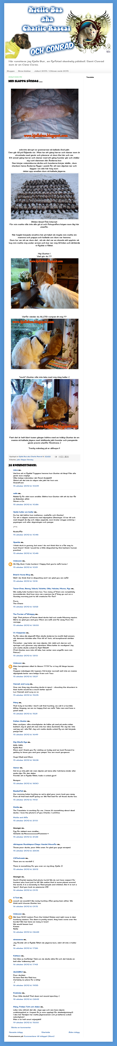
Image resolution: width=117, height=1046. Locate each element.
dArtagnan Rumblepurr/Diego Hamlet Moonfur (35, 844)
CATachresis (19, 858)
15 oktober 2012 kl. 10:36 (25, 504)
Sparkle (16, 542)
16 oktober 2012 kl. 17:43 (25, 964)
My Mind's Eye (20, 742)
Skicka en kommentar (21, 1027)
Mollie (16, 807)
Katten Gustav (20, 721)
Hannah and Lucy (21, 684)
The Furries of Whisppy (24, 614)
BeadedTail (18, 791)
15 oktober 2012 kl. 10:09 (26, 486)
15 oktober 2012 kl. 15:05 (25, 695)
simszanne (18, 939)
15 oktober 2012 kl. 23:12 (25, 869)
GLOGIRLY (18, 972)
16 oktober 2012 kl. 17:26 (25, 948)
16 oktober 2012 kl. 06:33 (26, 932)
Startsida (45, 1032)
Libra (15, 470)
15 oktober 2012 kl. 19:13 (25, 800)
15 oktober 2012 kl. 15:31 (25, 714)
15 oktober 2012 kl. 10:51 (25, 567)
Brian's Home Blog (21, 575)
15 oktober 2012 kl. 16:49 (25, 734)
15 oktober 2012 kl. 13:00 (26, 625)
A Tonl (16, 898)
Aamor (16, 768)
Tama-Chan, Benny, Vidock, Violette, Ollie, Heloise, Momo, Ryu (42, 588)
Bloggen (11, 71)
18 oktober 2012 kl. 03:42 (26, 999)
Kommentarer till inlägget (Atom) (39, 1036)
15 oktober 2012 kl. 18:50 (25, 783)
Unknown (17, 561)
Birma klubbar (24, 71)
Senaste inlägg (16, 1032)
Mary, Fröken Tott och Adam (26, 1007)
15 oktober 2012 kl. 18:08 (25, 760)
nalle (15, 493)
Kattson (17, 956)
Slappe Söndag (27, 460)
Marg (15, 702)
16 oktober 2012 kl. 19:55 (25, 985)
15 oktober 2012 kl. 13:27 (25, 676)
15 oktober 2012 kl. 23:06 (26, 851)
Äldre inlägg (74, 1032)
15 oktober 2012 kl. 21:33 (25, 837)
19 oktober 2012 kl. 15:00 (26, 1022)
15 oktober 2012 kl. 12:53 (25, 607)
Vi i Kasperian (19, 633)
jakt (18, 460)
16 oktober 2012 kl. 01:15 (25, 890)
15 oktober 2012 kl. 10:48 (25, 535)
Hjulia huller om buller (23, 512)
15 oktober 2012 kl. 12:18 (25, 581)
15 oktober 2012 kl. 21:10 (25, 821)
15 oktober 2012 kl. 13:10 (25, 656)
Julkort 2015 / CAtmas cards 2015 (51, 71)
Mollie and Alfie (20, 817)
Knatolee (17, 993)
